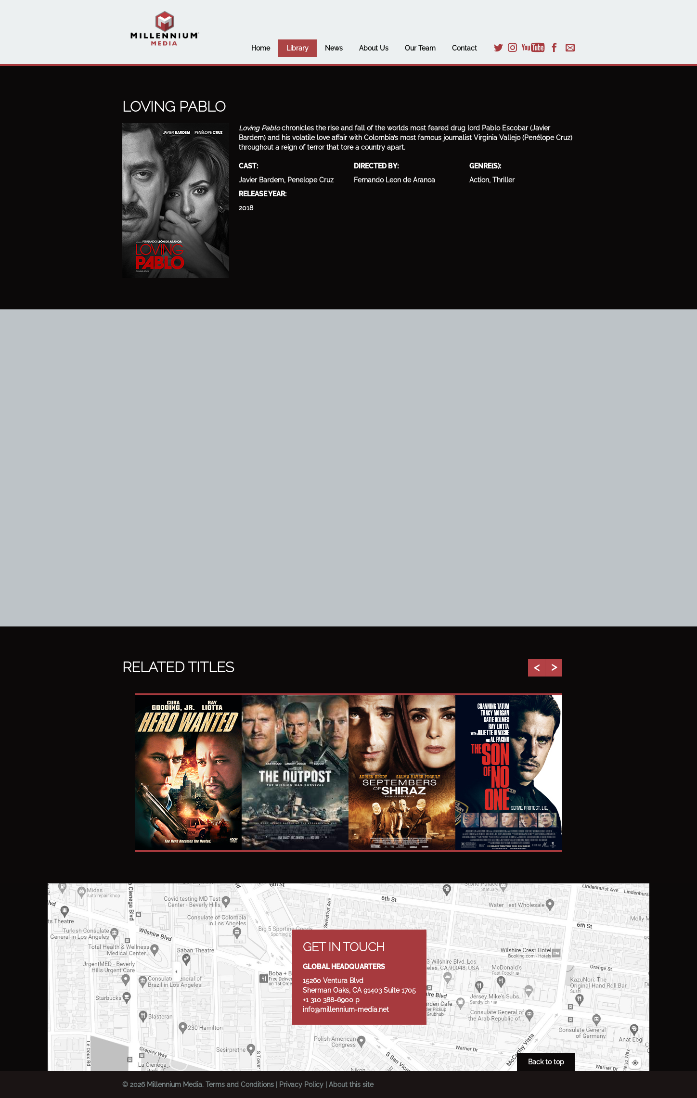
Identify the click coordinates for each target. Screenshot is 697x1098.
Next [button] (553, 668)
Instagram (512, 47)
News (334, 48)
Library (297, 48)
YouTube (533, 47)
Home (260, 48)
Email (570, 47)
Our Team (420, 48)
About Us (373, 48)
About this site (351, 1084)
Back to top (546, 1062)
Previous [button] (536, 668)
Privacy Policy (301, 1084)
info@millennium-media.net (346, 1009)
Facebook (554, 47)
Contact (464, 48)
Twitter (498, 47)
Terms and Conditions (240, 1084)
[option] (188, 772)
